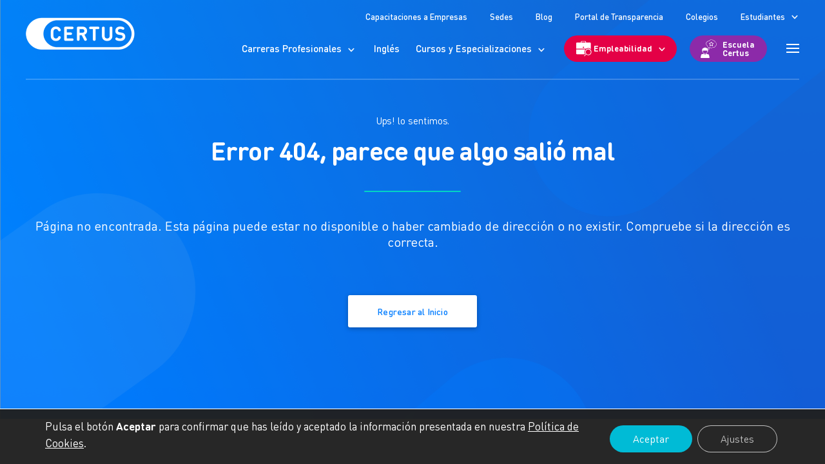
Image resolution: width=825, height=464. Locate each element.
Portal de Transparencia (619, 16)
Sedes (501, 16)
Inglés (387, 48)
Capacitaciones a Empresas (416, 16)
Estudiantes (763, 16)
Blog (544, 16)
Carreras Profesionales (292, 48)
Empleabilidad (623, 48)
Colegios (702, 16)
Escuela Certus (739, 48)
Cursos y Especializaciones (474, 48)
